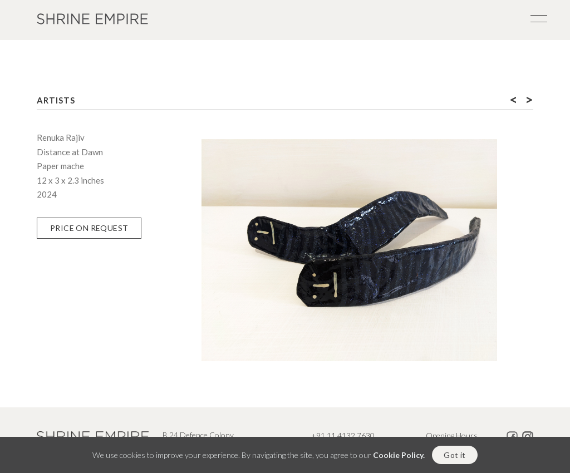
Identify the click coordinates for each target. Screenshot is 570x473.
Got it (454, 456)
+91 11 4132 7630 (343, 435)
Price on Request (89, 228)
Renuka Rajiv (61, 137)
